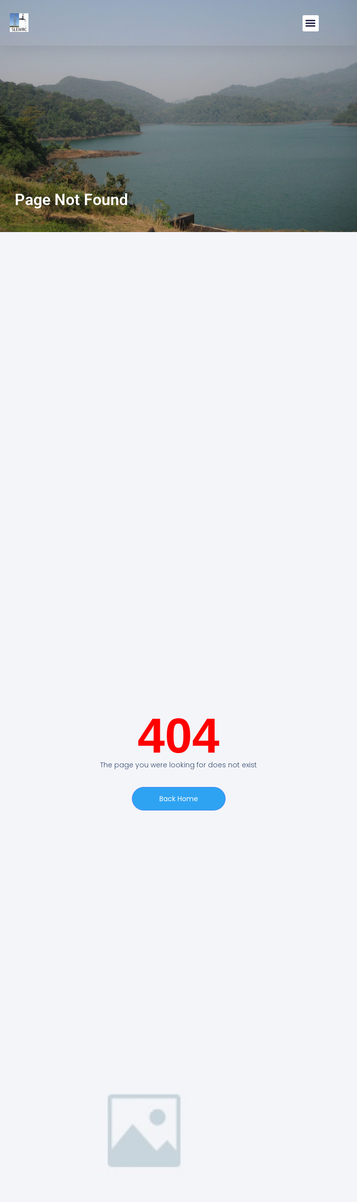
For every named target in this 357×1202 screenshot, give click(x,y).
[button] (311, 23)
